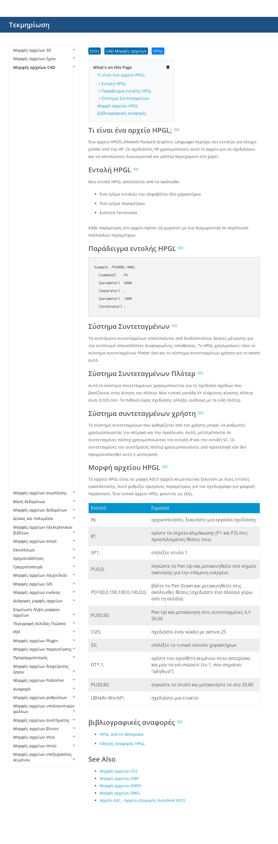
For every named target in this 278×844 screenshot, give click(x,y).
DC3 (22, 169)
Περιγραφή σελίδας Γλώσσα (44, 623)
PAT (22, 373)
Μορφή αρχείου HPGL (117, 105)
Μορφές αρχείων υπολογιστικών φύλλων (44, 708)
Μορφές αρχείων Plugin (44, 640)
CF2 (22, 143)
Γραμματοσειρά (44, 566)
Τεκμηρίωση (29, 24)
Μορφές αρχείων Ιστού (44, 745)
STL (22, 484)
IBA (22, 280)
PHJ (22, 390)
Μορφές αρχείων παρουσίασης (44, 649)
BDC (23, 127)
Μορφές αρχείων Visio (44, 737)
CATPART (27, 135)
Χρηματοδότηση (44, 558)
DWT (23, 220)
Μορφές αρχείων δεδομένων (44, 510)
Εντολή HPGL (114, 83)
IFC (21, 288)
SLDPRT (26, 476)
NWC (23, 331)
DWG (23, 212)
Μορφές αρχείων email (44, 541)
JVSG (23, 314)
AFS (22, 84)
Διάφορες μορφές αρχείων (44, 600)
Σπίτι (94, 51)
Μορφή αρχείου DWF (119, 778)
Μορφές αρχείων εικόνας (44, 592)
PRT (22, 407)
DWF (23, 195)
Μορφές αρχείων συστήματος (44, 720)
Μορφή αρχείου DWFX (120, 785)
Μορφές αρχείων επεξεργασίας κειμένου (44, 757)
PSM (23, 424)
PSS (22, 433)
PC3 (22, 382)
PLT (22, 399)
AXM (23, 118)
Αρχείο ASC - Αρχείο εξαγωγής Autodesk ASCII (142, 800)
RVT (22, 467)
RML (23, 458)
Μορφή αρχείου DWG (120, 793)
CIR (22, 152)
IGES (23, 297)
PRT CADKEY (30, 416)
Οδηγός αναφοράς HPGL (122, 743)
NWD (23, 339)
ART (22, 92)
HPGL (24, 271)
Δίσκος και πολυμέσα (44, 518)
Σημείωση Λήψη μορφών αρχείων (44, 612)
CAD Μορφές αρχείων (39, 75)
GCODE (25, 263)
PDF (44, 632)
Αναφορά (44, 689)
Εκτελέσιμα (44, 550)
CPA (22, 161)
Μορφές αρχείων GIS (44, 584)
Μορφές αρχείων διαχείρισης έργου (44, 669)
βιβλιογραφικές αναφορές (121, 113)
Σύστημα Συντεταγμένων (125, 98)
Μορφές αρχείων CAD (44, 67)
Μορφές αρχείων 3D (44, 50)
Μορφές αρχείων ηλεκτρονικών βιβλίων (44, 529)
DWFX (24, 203)
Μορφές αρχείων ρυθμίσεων (44, 697)
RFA (22, 442)
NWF (23, 348)
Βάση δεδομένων (44, 501)
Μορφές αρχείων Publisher (44, 680)
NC (21, 322)
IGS (22, 305)
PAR (22, 365)
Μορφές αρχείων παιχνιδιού (44, 575)
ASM (23, 109)
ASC (22, 101)
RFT (22, 450)
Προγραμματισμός (44, 657)
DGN (23, 177)
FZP (22, 246)
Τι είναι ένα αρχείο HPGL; (121, 75)
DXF (22, 237)
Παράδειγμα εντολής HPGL (127, 91)
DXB (22, 229)
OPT (22, 356)
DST (22, 186)
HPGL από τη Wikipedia (121, 734)
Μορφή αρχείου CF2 (118, 771)
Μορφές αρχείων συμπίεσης (44, 492)
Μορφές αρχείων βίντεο (44, 728)
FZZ (22, 254)
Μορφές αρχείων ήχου (44, 58)
